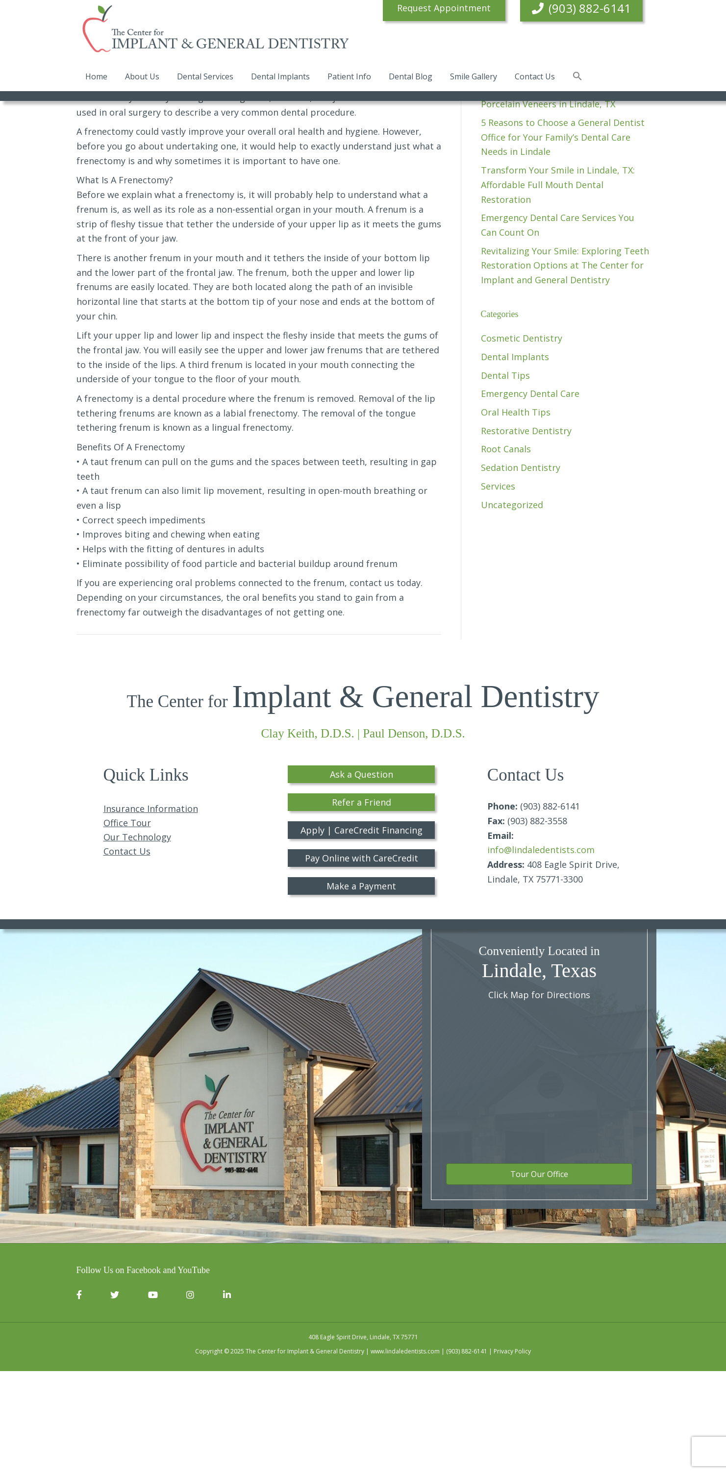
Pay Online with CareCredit (361, 960)
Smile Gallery (473, 78)
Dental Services (205, 78)
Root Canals (506, 551)
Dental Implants (280, 78)
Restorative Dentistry (526, 533)
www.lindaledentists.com (405, 1453)
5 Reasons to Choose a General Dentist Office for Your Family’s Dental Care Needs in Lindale (563, 239)
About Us (142, 78)
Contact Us (535, 78)
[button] (577, 78)
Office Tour (127, 925)
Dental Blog (410, 78)
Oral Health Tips (516, 514)
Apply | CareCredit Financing (361, 932)
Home (96, 78)
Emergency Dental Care (530, 496)
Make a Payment (361, 988)
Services (498, 588)
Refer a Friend (361, 904)
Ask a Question (361, 876)
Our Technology (137, 939)
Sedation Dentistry (520, 569)
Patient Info (349, 78)
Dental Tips (505, 477)
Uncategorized (512, 607)
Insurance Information (150, 911)
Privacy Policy (512, 1453)
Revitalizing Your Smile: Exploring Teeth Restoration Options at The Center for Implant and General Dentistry (565, 367)
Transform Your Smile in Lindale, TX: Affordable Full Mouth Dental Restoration (558, 286)
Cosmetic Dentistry (521, 440)
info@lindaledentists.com (541, 952)
